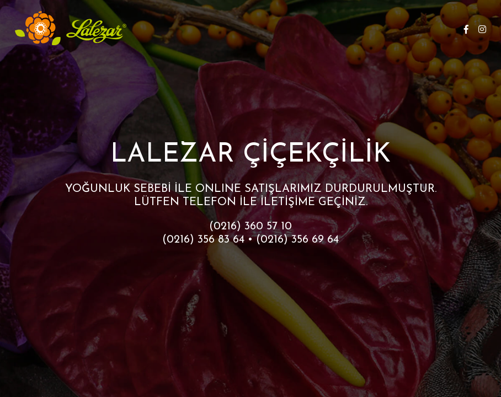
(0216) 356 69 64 (297, 239)
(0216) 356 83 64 (203, 239)
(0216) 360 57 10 (250, 226)
